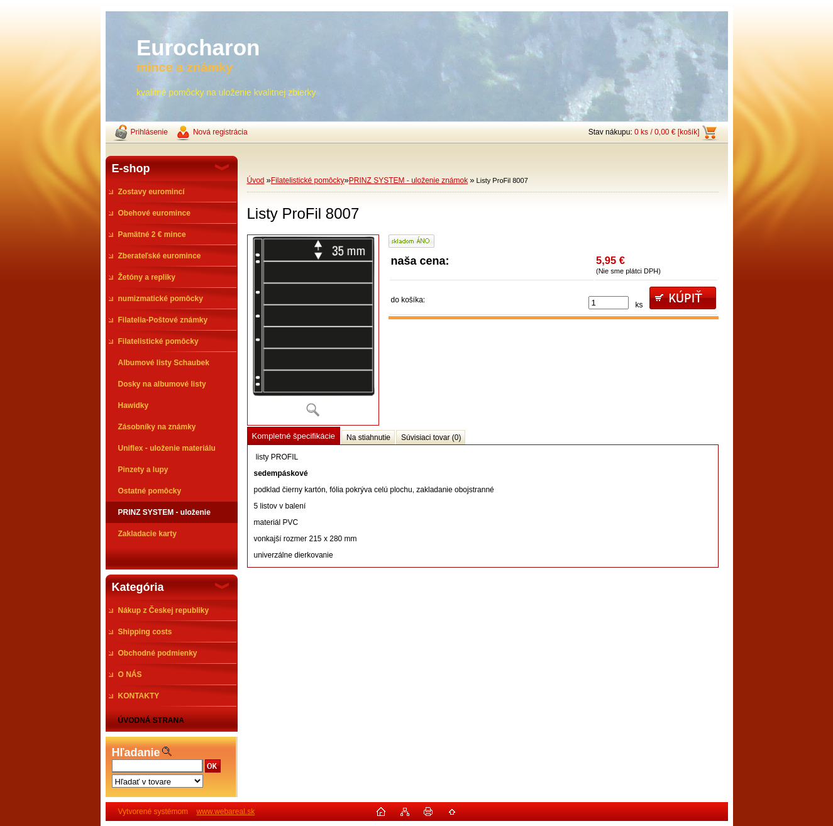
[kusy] (608, 302)
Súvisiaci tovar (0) (431, 437)
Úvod (256, 180)
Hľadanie (136, 752)
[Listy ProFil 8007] (313, 329)
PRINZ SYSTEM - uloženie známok (408, 180)
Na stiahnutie (368, 437)
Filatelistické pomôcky (308, 180)
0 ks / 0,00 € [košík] (666, 132)
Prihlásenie (149, 132)
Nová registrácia (220, 132)
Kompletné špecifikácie (293, 436)
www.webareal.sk (225, 811)
